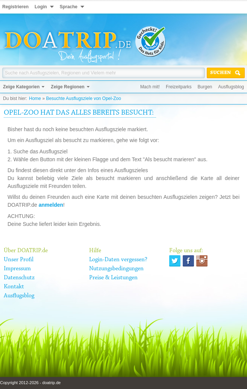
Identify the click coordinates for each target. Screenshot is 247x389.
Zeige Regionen (67, 86)
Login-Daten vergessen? (118, 260)
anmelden (51, 205)
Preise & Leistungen (113, 278)
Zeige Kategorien (21, 86)
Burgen (205, 86)
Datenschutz (19, 278)
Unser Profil (18, 260)
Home (35, 98)
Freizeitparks (179, 86)
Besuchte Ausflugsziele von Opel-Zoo (83, 98)
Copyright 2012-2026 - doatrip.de (30, 382)
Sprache (68, 6)
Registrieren (15, 6)
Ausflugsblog (231, 86)
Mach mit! (150, 86)
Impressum (17, 269)
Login (41, 6)
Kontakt (14, 287)
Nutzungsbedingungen (116, 269)
